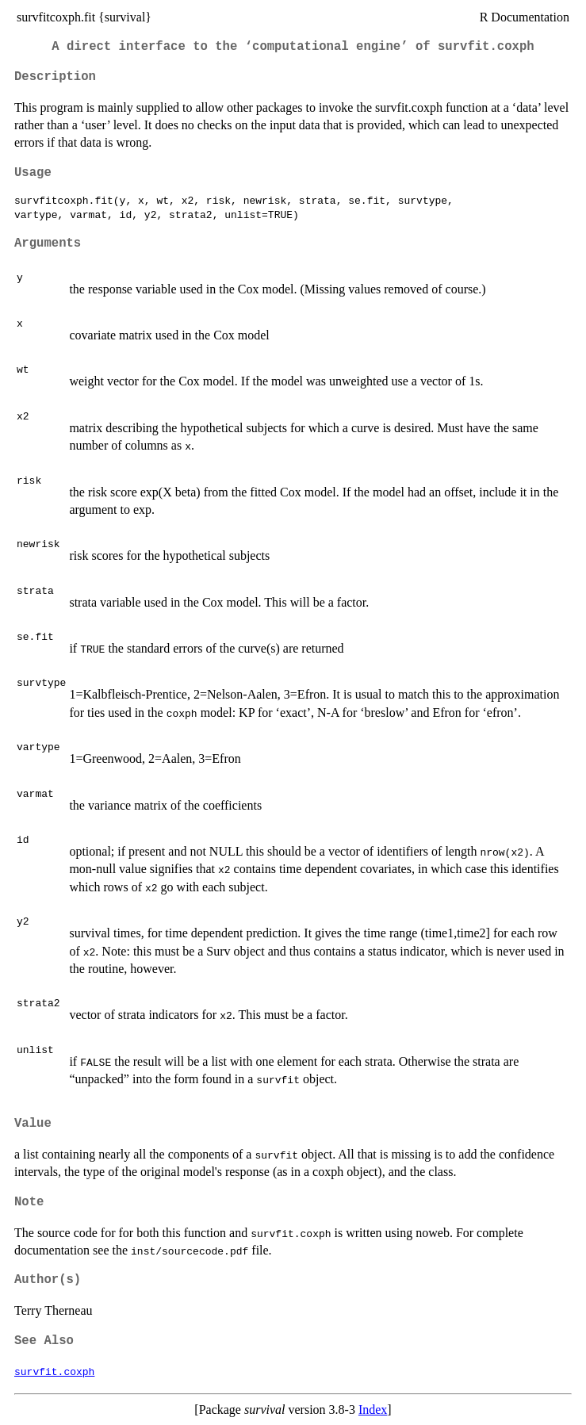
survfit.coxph (54, 1371)
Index (372, 1409)
